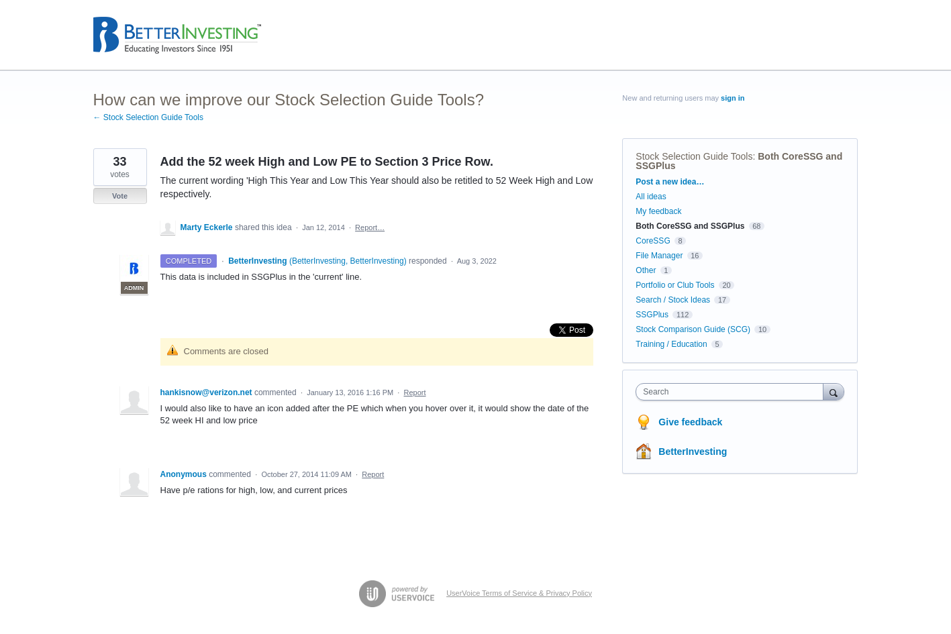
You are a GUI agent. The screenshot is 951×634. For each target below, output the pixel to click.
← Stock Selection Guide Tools (148, 117)
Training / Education (671, 344)
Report (415, 392)
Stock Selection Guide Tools (694, 156)
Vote (120, 196)
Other (646, 270)
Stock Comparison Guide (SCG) (693, 329)
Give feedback (690, 422)
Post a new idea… (670, 182)
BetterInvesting (692, 451)
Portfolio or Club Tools (675, 285)
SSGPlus (652, 314)
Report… (370, 227)
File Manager (659, 255)
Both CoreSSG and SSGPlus (690, 226)
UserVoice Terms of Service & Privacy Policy (519, 593)
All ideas (651, 196)
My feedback (658, 211)
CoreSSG (653, 241)
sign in (732, 98)
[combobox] (732, 392)
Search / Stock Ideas (673, 300)
